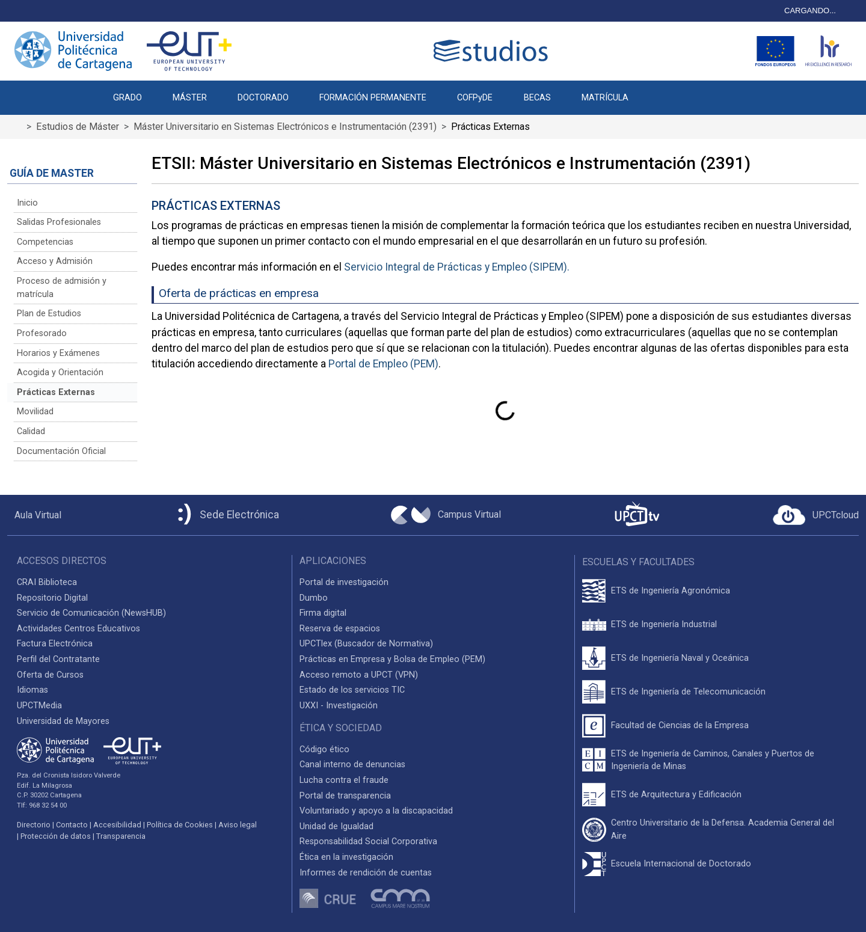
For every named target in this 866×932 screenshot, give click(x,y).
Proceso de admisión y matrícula (61, 287)
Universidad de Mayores (63, 721)
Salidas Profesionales (59, 222)
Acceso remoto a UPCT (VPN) (358, 675)
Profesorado (42, 333)
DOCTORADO (263, 98)
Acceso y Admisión (55, 261)
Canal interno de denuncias (352, 764)
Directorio (34, 824)
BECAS (537, 98)
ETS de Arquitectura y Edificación (676, 794)
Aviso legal (237, 824)
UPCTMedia (39, 706)
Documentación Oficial (61, 451)
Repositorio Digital (52, 598)
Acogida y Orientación (60, 372)
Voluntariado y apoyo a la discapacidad (376, 811)
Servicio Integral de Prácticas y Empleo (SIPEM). (457, 267)
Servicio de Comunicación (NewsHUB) (91, 613)
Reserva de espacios (339, 629)
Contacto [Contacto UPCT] (72, 824)
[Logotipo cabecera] (493, 50)
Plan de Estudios (49, 313)
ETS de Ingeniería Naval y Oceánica (680, 658)
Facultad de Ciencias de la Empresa (680, 725)
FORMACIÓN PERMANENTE (372, 98)
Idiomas (32, 690)
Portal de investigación (343, 582)
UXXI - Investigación (338, 706)
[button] (658, 91)
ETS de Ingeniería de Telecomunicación (688, 692)
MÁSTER (190, 98)
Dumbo (313, 598)
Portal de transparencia (345, 796)
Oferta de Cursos (50, 675)
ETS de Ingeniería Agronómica (670, 591)
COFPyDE (475, 98)
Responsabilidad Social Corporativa (368, 841)
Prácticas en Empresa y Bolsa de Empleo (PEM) (392, 659)
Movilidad (35, 411)
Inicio (27, 203)
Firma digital (322, 613)
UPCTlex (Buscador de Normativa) (366, 644)
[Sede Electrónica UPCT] (226, 515)
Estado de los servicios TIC (352, 690)
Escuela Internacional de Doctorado (681, 864)
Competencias (45, 242)
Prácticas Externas (56, 392)
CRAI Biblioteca (47, 582)
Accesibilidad (117, 824)
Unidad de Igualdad (336, 826)
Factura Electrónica (55, 644)
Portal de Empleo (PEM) (383, 364)
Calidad (31, 431)
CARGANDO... (810, 10)
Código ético (324, 749)
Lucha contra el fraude (343, 780)
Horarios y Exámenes (58, 353)
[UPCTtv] (637, 515)
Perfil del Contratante (58, 659)
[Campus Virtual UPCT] (446, 515)
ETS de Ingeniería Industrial (664, 624)
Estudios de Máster (77, 126)
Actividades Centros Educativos (78, 629)
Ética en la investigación (346, 857)
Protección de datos (55, 836)
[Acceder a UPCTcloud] (816, 515)
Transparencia (121, 836)
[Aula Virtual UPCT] (34, 515)
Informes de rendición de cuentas (365, 873)
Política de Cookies (180, 824)
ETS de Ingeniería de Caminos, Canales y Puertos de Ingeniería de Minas (712, 760)
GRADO (127, 98)
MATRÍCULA (605, 98)
